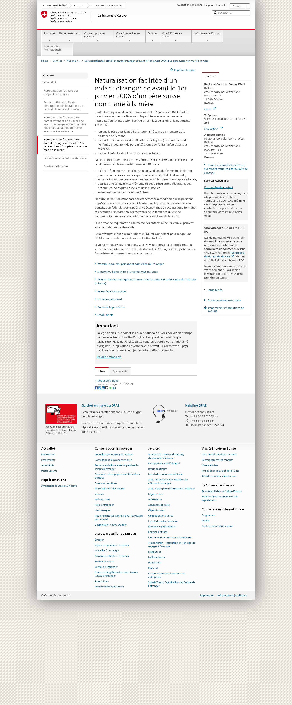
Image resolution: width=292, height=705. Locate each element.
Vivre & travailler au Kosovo (129, 37)
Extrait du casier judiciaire (163, 610)
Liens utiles (154, 640)
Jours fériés (214, 290)
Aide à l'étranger (104, 593)
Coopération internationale (57, 50)
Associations (102, 670)
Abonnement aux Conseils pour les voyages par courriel (119, 606)
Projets (205, 609)
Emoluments (105, 314)
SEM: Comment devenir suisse (119, 379)
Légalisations (155, 582)
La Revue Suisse (156, 646)
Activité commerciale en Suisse (219, 565)
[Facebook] (96, 476)
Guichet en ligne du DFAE (101, 494)
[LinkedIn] (103, 476)
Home (44, 60)
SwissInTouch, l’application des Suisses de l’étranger (171, 673)
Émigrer (99, 628)
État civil (153, 656)
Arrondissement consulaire (224, 300)
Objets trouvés (156, 599)
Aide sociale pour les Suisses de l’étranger (171, 577)
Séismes (99, 582)
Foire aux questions (106, 572)
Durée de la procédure (111, 307)
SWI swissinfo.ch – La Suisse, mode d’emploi (128, 450)
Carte (210, 109)
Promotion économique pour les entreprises (166, 664)
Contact (209, 76)
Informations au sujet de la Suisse (220, 559)
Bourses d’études (157, 620)
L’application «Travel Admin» (111, 613)
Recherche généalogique (162, 615)
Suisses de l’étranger (106, 655)
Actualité (49, 37)
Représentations (69, 37)
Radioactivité (102, 588)
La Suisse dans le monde (107, 5)
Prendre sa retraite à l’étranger (112, 644)
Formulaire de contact (218, 187)
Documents (119, 371)
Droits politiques (157, 557)
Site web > (213, 128)
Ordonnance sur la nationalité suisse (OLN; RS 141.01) (135, 406)
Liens (100, 371)
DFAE (81, 5)
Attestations (155, 588)
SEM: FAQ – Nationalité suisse (119, 386)
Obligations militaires (160, 604)
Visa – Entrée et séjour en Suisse (219, 543)
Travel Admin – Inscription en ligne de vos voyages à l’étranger (171, 633)
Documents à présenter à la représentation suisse (127, 271)
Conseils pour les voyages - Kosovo (114, 543)
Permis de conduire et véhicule (165, 563)
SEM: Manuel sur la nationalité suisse (123, 393)
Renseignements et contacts (217, 548)
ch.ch (103, 443)
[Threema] (107, 476)
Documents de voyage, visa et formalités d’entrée (117, 565)
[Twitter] (100, 476)
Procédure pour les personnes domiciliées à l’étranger (130, 263)
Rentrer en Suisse (104, 650)
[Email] (114, 476)
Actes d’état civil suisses (111, 291)
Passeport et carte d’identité (164, 552)
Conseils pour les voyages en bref (113, 548)
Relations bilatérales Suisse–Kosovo (222, 580)
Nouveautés (48, 543)
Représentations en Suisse (109, 675)
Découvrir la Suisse (112, 437)
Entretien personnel (109, 299)
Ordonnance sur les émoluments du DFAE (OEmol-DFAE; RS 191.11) (144, 412)
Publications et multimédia (217, 614)
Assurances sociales (159, 593)
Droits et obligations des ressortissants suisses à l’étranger (116, 663)
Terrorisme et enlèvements (110, 577)
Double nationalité (109, 357)
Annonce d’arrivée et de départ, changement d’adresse (166, 545)
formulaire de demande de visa (224, 254)
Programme (208, 604)
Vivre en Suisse (210, 554)
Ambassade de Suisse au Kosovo (59, 574)
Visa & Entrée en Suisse (175, 37)
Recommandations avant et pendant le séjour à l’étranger (116, 556)
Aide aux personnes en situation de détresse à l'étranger (168, 570)
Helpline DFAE (196, 494)
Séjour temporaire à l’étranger (112, 634)
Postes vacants (49, 559)
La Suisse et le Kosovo (207, 37)
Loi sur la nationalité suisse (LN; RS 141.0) (126, 399)
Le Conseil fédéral (57, 5)
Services (152, 37)
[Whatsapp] (111, 476)
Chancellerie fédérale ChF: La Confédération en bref (133, 457)
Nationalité (73, 60)
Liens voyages (102, 599)
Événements (48, 548)
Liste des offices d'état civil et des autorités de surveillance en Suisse (143, 430)
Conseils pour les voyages (98, 37)
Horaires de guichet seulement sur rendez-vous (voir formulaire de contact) (226, 168)
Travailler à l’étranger (107, 639)
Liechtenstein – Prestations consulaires (169, 626)
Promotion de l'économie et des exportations (220, 587)
